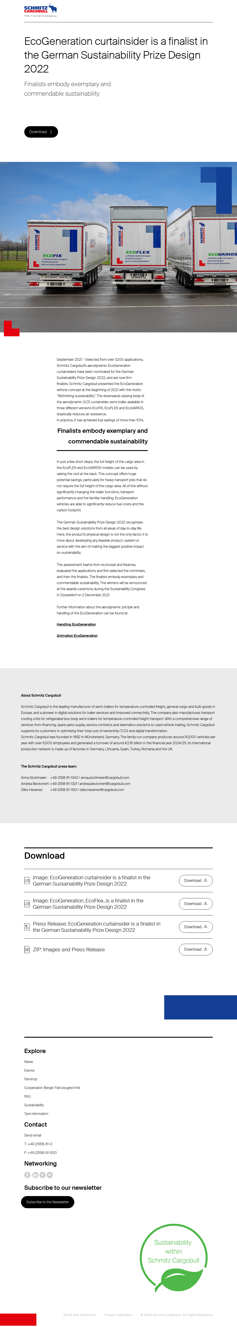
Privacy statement (118, 1316)
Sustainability (34, 1106)
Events (29, 1071)
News (28, 1063)
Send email (32, 1136)
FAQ (27, 1097)
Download (38, 132)
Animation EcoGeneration (77, 636)
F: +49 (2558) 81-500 (40, 1153)
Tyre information (36, 1115)
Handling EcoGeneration (76, 625)
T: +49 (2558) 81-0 (38, 1145)
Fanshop (30, 1080)
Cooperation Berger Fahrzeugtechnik (52, 1089)
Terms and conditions (79, 1316)
